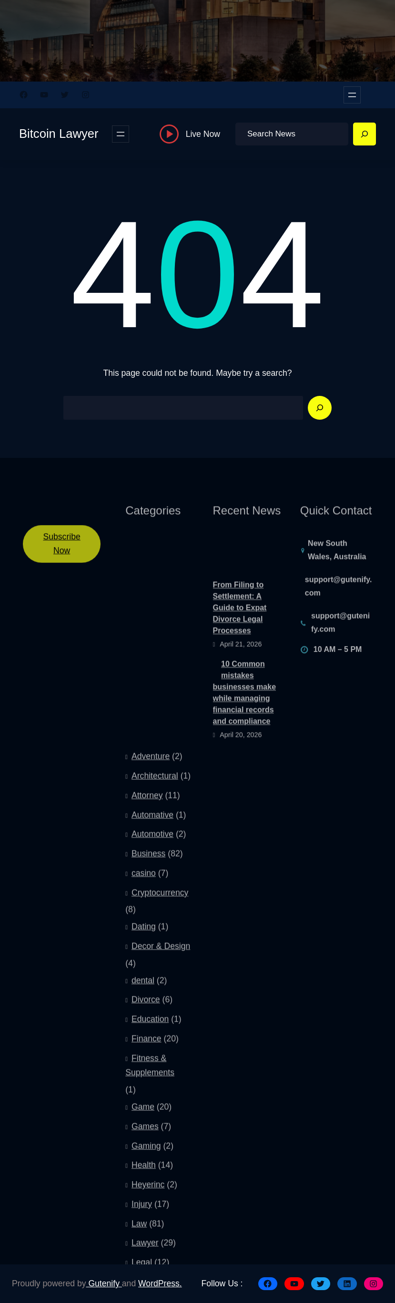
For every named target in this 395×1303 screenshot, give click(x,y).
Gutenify (104, 1283)
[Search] (364, 134)
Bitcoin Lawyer (58, 133)
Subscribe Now (62, 554)
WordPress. (160, 1283)
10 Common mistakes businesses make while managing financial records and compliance (244, 737)
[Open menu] (352, 94)
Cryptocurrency (160, 1086)
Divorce (146, 1193)
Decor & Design (161, 1139)
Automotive (152, 1027)
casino (144, 1066)
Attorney (147, 988)
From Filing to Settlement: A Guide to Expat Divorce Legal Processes (240, 653)
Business (148, 1047)
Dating (144, 1120)
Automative (152, 1008)
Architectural (155, 969)
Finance (147, 1232)
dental (143, 1173)
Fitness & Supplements (149, 1259)
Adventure (151, 949)
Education (150, 1212)
